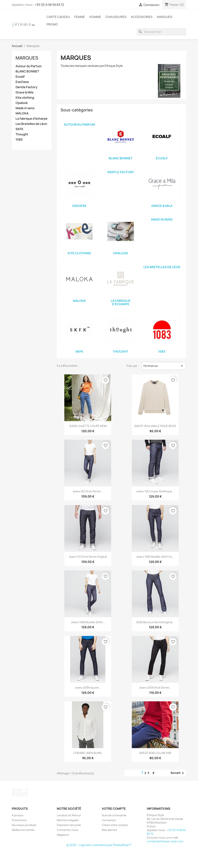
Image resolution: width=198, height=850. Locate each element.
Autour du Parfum (29, 66)
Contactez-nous (67, 830)
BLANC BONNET (27, 71)
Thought (22, 134)
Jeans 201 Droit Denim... (88, 491)
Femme (79, 17)
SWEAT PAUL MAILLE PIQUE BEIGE (155, 426)
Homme (95, 17)
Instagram (24, 792)
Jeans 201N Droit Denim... (155, 687)
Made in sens (25, 108)
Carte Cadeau (58, 17)
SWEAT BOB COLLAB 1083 (155, 753)
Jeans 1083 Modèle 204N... (88, 622)
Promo (52, 24)
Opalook (22, 103)
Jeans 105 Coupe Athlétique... (155, 491)
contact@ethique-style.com (165, 841)
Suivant (178, 773)
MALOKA (22, 113)
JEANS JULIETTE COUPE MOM (88, 426)
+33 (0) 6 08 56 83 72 (49, 5)
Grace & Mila (24, 92)
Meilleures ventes (23, 830)
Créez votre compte (115, 825)
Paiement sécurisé (69, 825)
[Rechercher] (161, 32)
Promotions (19, 820)
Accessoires (142, 17)
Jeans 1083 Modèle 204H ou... (155, 556)
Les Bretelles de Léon (31, 124)
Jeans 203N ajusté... (88, 687)
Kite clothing (25, 98)
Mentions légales (68, 820)
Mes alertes (109, 830)
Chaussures (116, 17)
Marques (164, 17)
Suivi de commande (114, 815)
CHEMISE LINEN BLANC (87, 753)
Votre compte (114, 809)
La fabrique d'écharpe (31, 119)
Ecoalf (20, 77)
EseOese (22, 82)
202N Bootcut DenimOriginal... (155, 622)
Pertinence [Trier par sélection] (163, 366)
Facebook (16, 792)
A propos (17, 815)
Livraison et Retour (69, 815)
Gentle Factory (26, 87)
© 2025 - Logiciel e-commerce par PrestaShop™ (99, 845)
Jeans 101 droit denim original (88, 556)
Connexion (109, 820)
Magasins (63, 835)
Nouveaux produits (24, 825)
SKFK (19, 129)
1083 (19, 140)
